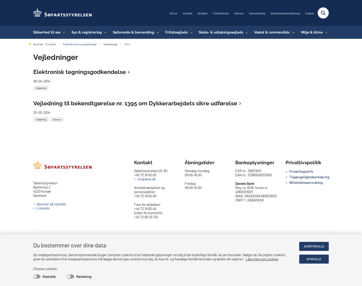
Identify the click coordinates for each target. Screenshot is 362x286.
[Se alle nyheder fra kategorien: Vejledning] (41, 87)
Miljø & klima (312, 32)
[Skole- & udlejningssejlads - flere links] (245, 32)
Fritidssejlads (176, 32)
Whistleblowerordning (306, 182)
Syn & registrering (87, 32)
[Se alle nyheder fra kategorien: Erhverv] (57, 119)
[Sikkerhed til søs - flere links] (62, 32)
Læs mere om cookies (262, 259)
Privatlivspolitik (301, 171)
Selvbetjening (257, 13)
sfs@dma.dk (146, 179)
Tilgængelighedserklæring (309, 177)
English (309, 13)
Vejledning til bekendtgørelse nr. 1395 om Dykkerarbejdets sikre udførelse (135, 103)
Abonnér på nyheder (51, 204)
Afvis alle (314, 259)
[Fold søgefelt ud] (323, 12)
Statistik (49, 276)
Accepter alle (314, 246)
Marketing (83, 276)
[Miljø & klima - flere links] (325, 32)
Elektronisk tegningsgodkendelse (79, 71)
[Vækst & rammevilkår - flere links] (292, 32)
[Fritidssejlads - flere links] (190, 32)
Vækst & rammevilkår (272, 32)
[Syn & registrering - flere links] (104, 32)
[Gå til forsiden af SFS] (62, 13)
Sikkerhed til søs (46, 32)
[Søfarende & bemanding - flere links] (156, 32)
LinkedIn (43, 208)
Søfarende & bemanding (133, 32)
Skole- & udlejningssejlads (221, 32)
